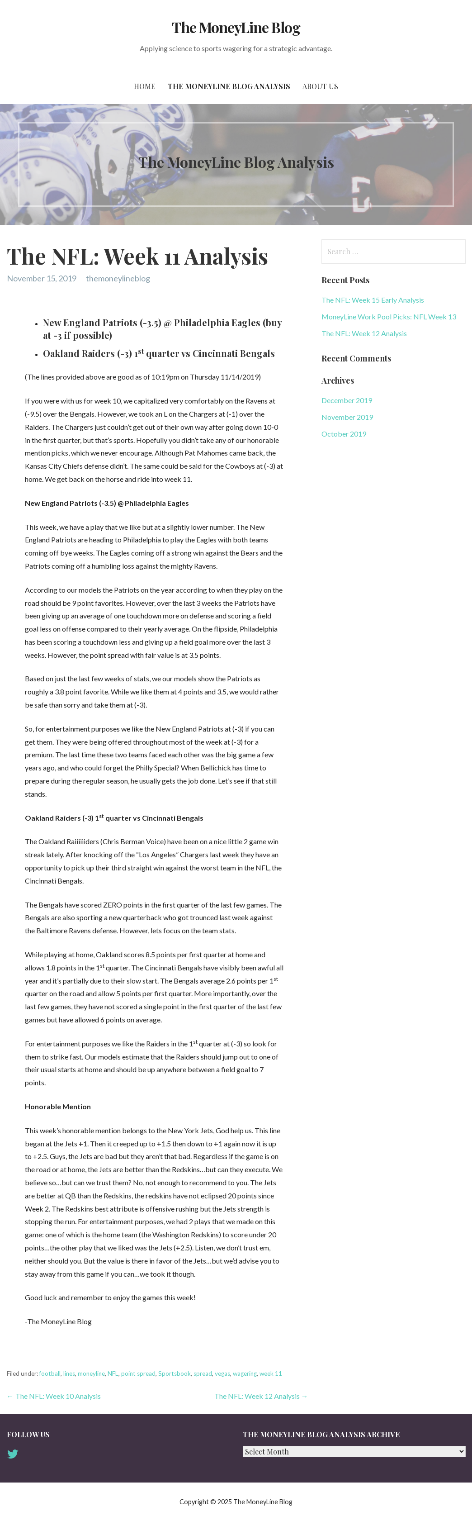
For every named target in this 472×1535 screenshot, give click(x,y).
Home (145, 86)
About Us (320, 86)
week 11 (271, 1373)
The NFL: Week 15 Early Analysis (372, 299)
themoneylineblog (118, 278)
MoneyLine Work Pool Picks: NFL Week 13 (388, 316)
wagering (245, 1373)
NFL (113, 1373)
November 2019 (347, 417)
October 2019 (343, 433)
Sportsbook (174, 1373)
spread (203, 1373)
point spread (138, 1373)
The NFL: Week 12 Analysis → (261, 1396)
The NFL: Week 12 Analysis (364, 333)
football (50, 1373)
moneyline (91, 1373)
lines (69, 1373)
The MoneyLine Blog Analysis (229, 86)
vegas (222, 1373)
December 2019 (346, 400)
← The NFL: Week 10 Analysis (54, 1396)
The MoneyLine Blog (236, 27)
